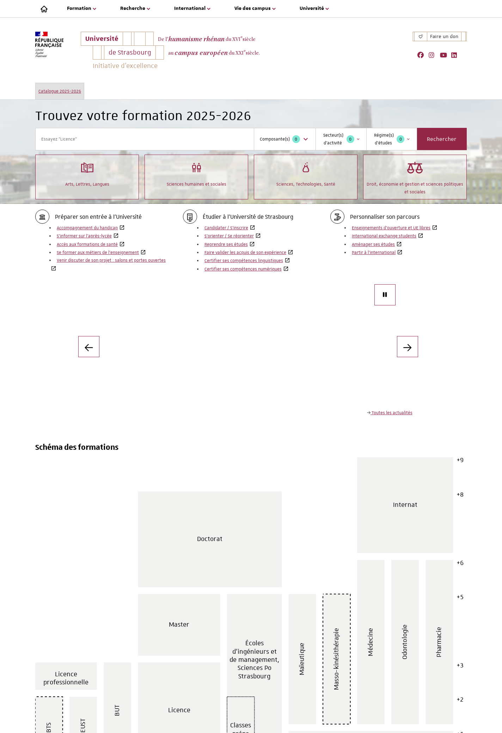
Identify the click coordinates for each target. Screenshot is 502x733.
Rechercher (442, 139)
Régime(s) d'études (392, 139)
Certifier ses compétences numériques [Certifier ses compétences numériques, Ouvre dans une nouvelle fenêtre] (243, 269)
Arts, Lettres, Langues (87, 172)
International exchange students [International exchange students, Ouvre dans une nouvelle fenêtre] (384, 236)
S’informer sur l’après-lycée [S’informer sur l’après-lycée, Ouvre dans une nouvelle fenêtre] (84, 236)
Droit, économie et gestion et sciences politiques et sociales (415, 176)
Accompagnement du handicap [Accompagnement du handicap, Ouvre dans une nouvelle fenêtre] (87, 228)
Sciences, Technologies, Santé (305, 172)
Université (104, 40)
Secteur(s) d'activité (342, 139)
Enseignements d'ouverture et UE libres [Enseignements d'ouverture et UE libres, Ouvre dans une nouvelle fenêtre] (391, 228)
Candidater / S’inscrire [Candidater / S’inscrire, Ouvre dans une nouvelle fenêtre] (226, 228)
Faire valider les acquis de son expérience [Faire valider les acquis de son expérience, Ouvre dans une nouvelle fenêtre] (245, 252)
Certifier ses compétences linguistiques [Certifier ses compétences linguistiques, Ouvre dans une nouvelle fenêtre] (243, 260)
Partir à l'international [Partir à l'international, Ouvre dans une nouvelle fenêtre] (374, 252)
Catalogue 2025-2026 (59, 91)
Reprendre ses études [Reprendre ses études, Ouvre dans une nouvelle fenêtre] (226, 244)
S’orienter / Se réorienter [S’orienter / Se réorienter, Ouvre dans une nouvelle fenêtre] (229, 236)
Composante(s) (285, 139)
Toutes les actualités (391, 413)
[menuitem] (82, 9)
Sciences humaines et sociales (196, 172)
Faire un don (444, 36)
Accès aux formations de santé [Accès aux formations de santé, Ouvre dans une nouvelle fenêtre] (87, 244)
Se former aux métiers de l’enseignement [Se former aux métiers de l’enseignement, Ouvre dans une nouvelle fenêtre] (98, 252)
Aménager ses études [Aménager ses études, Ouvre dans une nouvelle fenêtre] (373, 244)
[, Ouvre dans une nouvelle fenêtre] (423, 55)
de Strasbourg (130, 52)
